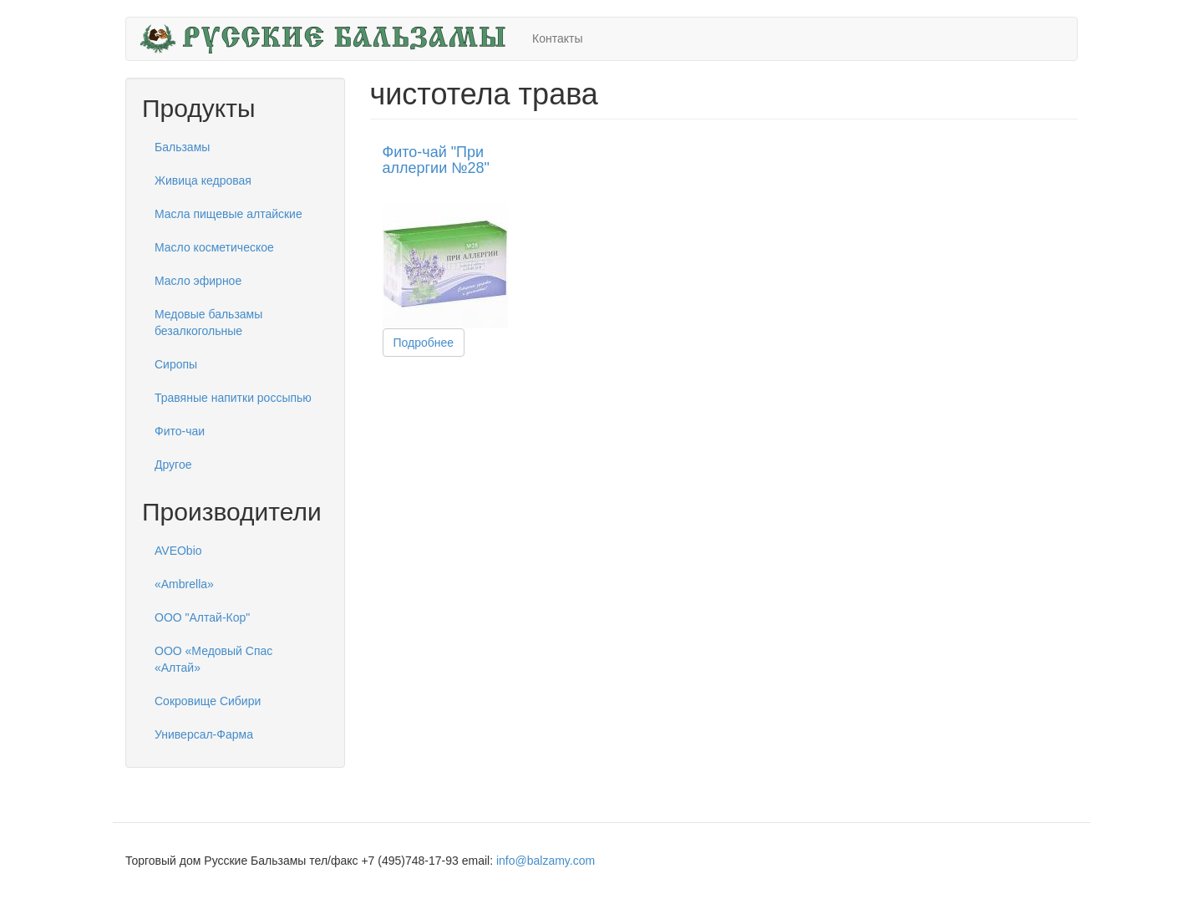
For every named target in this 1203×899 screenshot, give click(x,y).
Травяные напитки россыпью (233, 397)
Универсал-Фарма (204, 734)
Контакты (557, 38)
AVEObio (178, 550)
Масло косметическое (214, 247)
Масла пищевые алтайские (228, 214)
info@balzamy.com (545, 860)
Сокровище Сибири (208, 701)
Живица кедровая (203, 180)
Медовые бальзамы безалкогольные (208, 322)
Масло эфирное (198, 280)
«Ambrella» (184, 584)
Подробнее (423, 342)
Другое (173, 464)
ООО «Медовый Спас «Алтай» (213, 659)
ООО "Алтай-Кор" (202, 617)
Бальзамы (182, 147)
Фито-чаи (180, 431)
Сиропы (176, 364)
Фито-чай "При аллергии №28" (436, 160)
